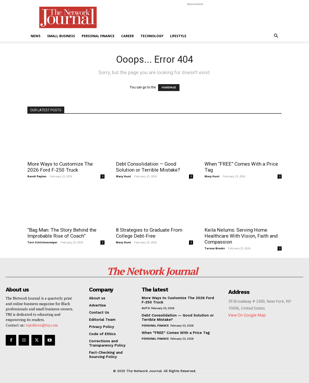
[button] (276, 36)
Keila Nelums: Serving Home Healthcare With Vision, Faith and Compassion (241, 236)
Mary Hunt (123, 176)
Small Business (61, 36)
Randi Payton (36, 176)
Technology (151, 36)
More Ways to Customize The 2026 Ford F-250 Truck (60, 167)
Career (127, 36)
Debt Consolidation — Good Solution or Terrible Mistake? (148, 167)
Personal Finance (98, 36)
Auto (146, 308)
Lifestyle (178, 36)
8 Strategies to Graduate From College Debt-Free (149, 233)
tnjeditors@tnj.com (42, 325)
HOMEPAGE (169, 87)
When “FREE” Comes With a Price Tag (176, 333)
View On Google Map (247, 315)
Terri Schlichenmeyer (42, 242)
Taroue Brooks (214, 248)
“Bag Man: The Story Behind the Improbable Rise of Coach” (61, 233)
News (35, 36)
